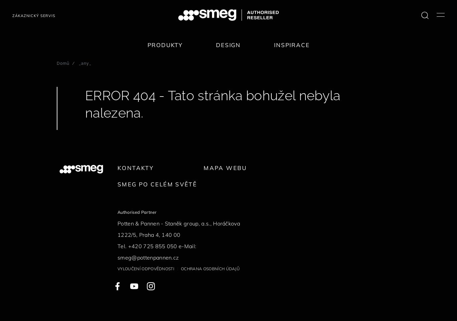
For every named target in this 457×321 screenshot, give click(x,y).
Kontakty (136, 167)
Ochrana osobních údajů (210, 268)
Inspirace (291, 44)
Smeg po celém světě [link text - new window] (157, 184)
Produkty (165, 44)
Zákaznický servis (33, 15)
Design (228, 44)
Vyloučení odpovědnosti (146, 268)
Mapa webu (225, 167)
